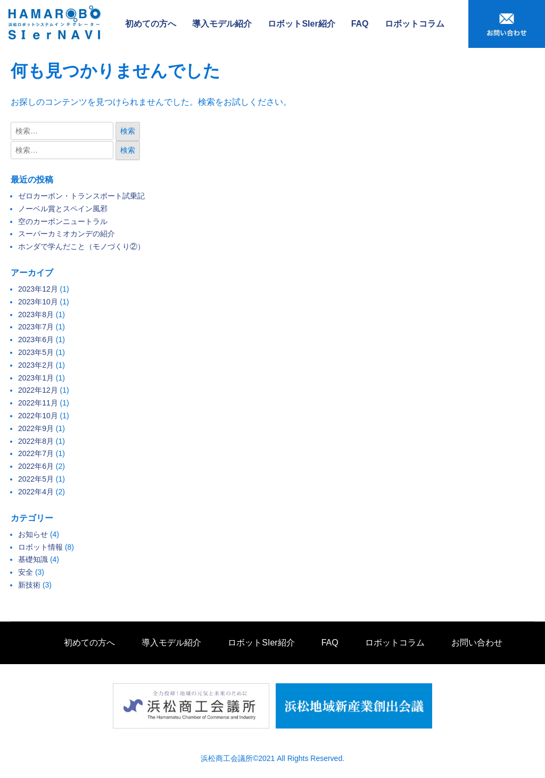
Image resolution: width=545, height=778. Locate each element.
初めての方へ (150, 23)
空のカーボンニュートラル (63, 221)
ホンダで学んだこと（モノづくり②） (81, 246)
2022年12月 (38, 390)
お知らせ (33, 534)
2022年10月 (38, 415)
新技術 (29, 585)
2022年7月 (36, 453)
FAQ (360, 23)
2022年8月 (36, 441)
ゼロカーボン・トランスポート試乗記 (81, 196)
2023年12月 (38, 289)
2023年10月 (38, 301)
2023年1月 (36, 378)
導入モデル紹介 (222, 23)
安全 (25, 572)
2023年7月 (36, 326)
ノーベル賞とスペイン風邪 (63, 208)
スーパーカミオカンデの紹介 (66, 233)
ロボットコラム (414, 23)
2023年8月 (36, 314)
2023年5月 (36, 352)
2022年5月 (36, 479)
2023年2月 (36, 365)
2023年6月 (36, 339)
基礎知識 (33, 559)
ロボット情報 (40, 547)
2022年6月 (36, 466)
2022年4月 (36, 491)
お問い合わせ (476, 642)
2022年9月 (36, 428)
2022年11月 (38, 403)
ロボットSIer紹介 (301, 23)
